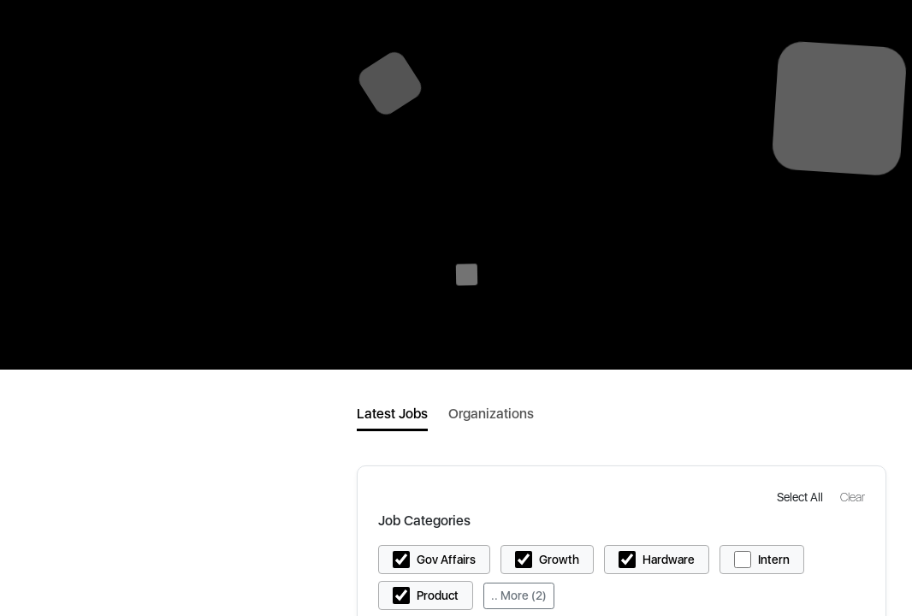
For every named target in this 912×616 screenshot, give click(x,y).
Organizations (491, 414)
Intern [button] (774, 559)
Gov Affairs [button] (446, 559)
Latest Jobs (392, 414)
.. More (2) (519, 595)
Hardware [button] (669, 559)
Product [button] (438, 595)
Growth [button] (559, 559)
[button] (801, 497)
